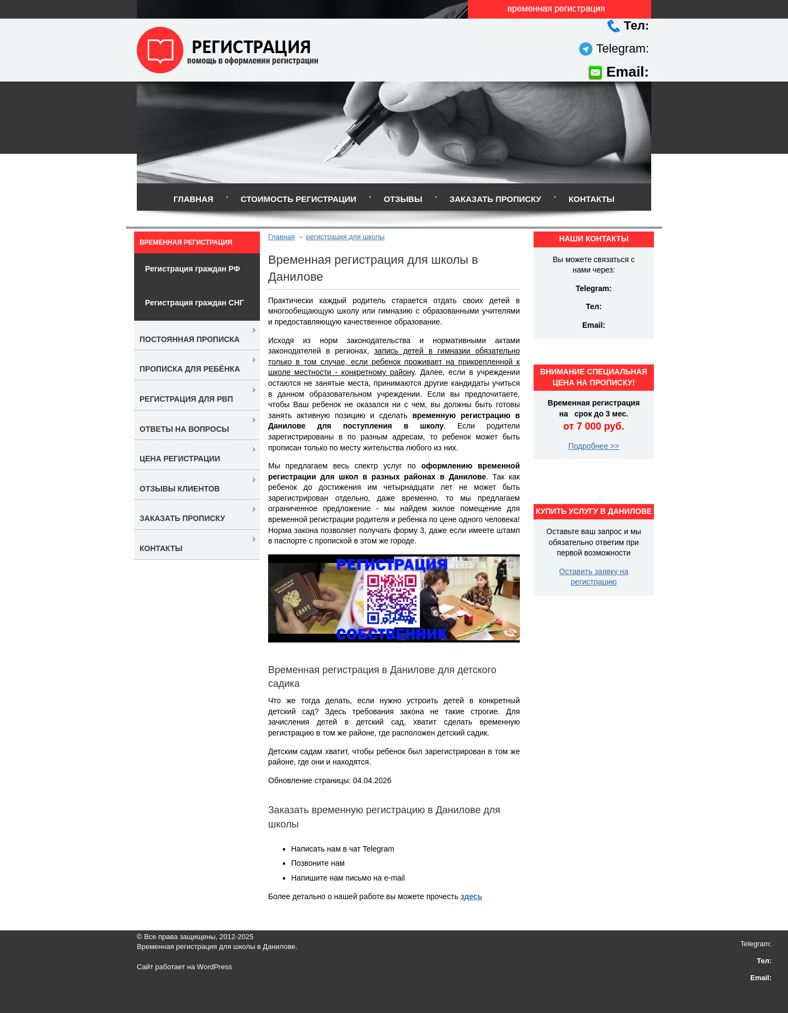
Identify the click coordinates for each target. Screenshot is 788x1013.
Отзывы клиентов (180, 488)
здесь (471, 896)
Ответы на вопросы (184, 429)
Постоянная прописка (190, 339)
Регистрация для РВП (186, 399)
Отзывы (403, 199)
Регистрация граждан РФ (192, 268)
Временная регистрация (186, 242)
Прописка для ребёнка (190, 368)
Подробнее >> (594, 446)
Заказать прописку (495, 199)
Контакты (592, 199)
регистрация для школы (345, 237)
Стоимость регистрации (298, 199)
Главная (193, 199)
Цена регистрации (180, 458)
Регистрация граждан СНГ (194, 302)
